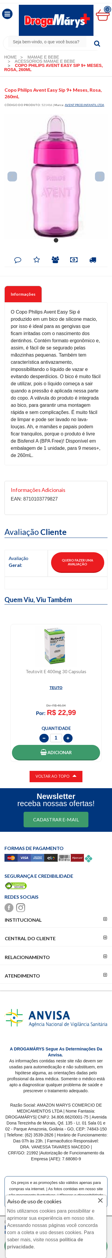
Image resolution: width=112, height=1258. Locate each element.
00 (107, 9)
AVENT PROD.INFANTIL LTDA (84, 105)
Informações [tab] (23, 294)
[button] (7, 14)
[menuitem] (10, 57)
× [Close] (100, 1200)
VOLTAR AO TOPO (56, 775)
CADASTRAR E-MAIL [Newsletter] (56, 819)
